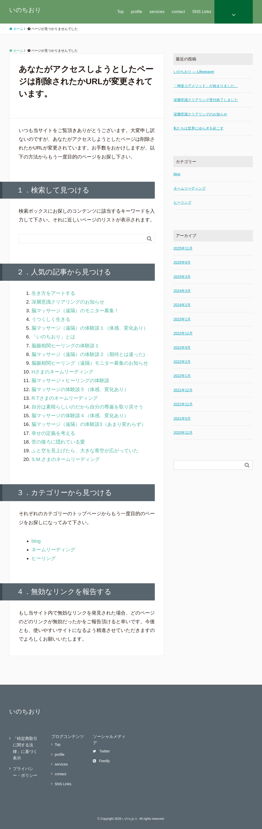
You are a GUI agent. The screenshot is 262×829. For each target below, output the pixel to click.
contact (178, 11)
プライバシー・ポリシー (25, 772)
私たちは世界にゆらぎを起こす (198, 128)
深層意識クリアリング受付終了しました (205, 100)
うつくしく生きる (50, 319)
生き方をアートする (53, 293)
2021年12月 (183, 390)
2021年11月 (183, 404)
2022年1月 (182, 376)
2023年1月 (182, 319)
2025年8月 (182, 262)
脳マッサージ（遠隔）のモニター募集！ (75, 310)
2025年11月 (183, 248)
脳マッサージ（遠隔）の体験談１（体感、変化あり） (89, 328)
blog (36, 541)
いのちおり (25, 9)
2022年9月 (182, 348)
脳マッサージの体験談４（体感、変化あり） (80, 415)
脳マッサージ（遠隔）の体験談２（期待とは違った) (88, 354)
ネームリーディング (53, 549)
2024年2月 (182, 305)
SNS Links (201, 11)
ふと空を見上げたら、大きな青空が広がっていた (84, 450)
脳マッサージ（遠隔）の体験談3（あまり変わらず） (88, 424)
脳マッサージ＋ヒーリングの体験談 (70, 380)
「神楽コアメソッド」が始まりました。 (205, 86)
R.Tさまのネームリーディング (64, 398)
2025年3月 (182, 277)
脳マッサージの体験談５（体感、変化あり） (80, 389)
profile (136, 11)
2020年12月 (183, 432)
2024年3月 (182, 291)
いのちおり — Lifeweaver (193, 72)
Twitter (101, 751)
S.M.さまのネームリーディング (65, 459)
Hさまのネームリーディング (62, 371)
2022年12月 (183, 333)
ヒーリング (43, 558)
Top (120, 11)
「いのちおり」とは (53, 336)
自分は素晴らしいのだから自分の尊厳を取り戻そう (87, 407)
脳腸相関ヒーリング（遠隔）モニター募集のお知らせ (89, 363)
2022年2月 (182, 362)
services (157, 11)
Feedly (101, 761)
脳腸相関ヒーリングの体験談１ (65, 345)
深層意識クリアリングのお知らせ (67, 302)
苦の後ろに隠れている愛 (58, 442)
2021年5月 (182, 418)
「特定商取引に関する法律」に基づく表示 (25, 748)
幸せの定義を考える (53, 433)
